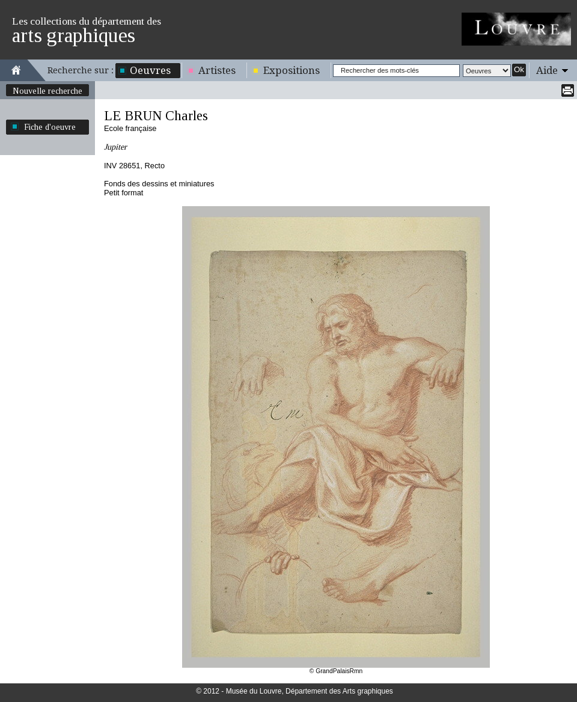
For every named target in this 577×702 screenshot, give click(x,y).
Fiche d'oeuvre (50, 127)
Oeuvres (150, 70)
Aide (547, 70)
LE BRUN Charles (156, 115)
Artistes (217, 70)
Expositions (291, 70)
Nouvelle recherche (47, 91)
